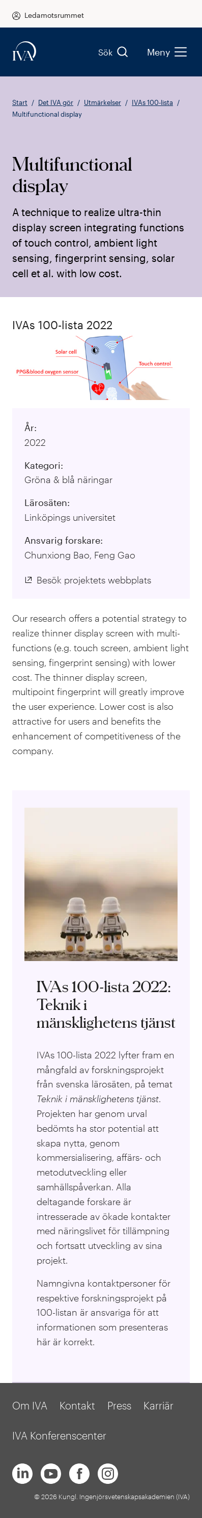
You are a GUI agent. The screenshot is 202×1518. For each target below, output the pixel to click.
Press (119, 1405)
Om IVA (29, 1405)
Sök (113, 52)
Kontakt (77, 1405)
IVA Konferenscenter (59, 1435)
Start (19, 102)
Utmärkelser (102, 102)
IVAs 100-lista (152, 102)
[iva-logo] (24, 51)
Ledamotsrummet (54, 15)
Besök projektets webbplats (94, 579)
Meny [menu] (167, 52)
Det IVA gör (55, 102)
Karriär (158, 1405)
